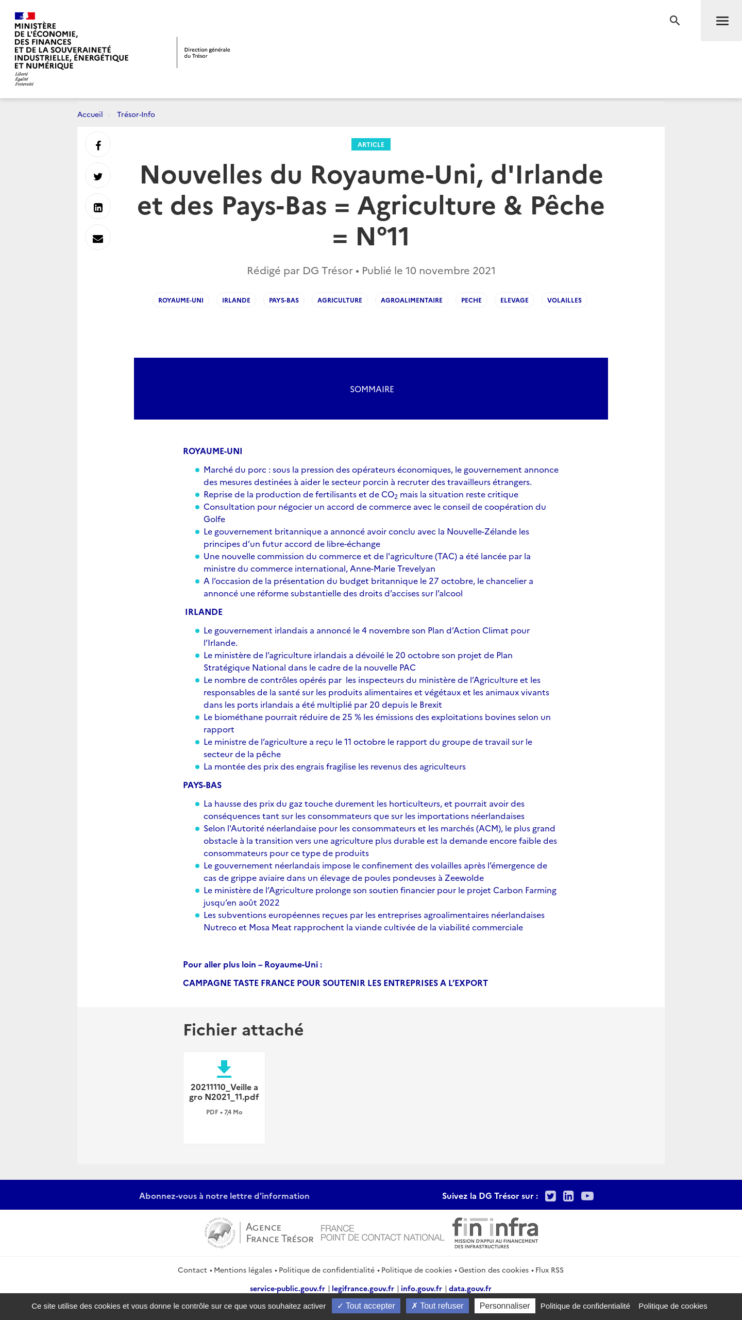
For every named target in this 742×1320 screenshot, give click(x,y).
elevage (514, 299)
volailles (564, 299)
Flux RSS (549, 1269)
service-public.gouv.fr (287, 1288)
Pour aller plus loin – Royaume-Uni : (252, 964)
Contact (192, 1269)
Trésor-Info (136, 114)
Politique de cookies (416, 1269)
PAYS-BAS (202, 784)
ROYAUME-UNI (213, 450)
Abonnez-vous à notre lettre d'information (224, 1195)
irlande (236, 299)
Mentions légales (243, 1269)
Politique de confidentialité (327, 1269)
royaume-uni (181, 299)
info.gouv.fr (421, 1288)
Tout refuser (437, 1305)
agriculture (339, 299)
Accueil (90, 114)
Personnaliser (505, 1305)
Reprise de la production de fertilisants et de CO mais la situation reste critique (361, 493)
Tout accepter (366, 1305)
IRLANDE (204, 611)
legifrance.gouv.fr (363, 1288)
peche (471, 299)
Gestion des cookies (494, 1269)
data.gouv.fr (470, 1288)
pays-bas (284, 299)
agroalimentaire (412, 299)
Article (371, 144)
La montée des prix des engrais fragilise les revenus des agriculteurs (335, 766)
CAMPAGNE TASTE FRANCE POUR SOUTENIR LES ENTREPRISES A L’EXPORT (335, 982)
